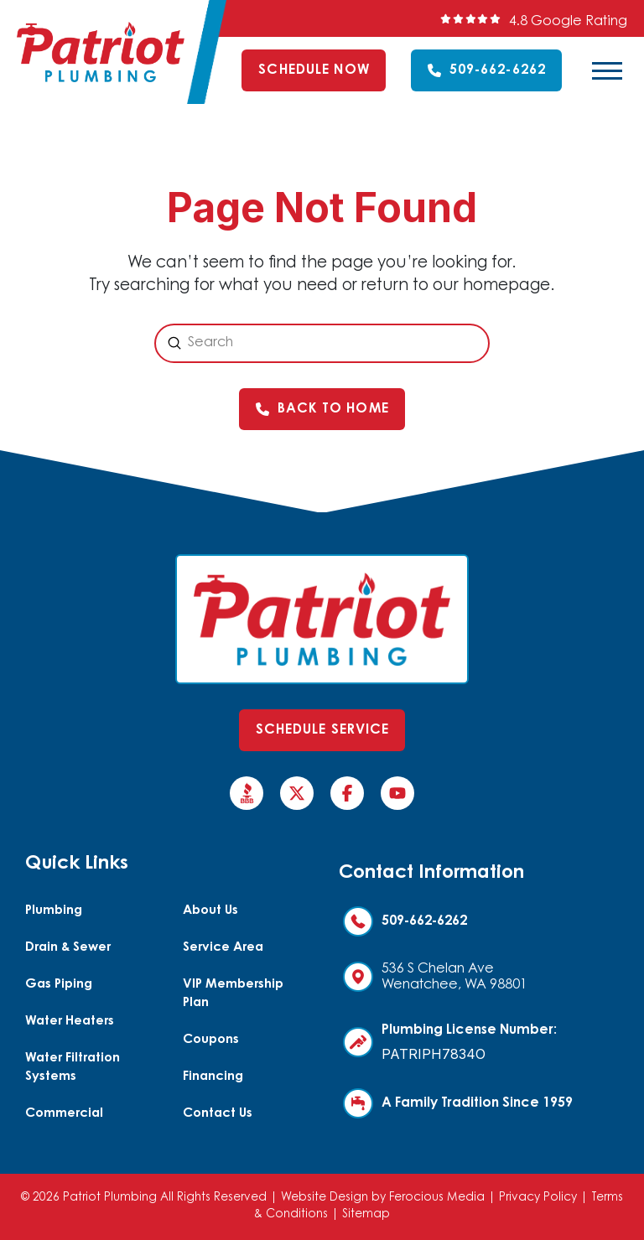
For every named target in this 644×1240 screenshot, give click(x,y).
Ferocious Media (437, 1198)
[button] (607, 70)
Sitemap (366, 1215)
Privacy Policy (538, 1198)
